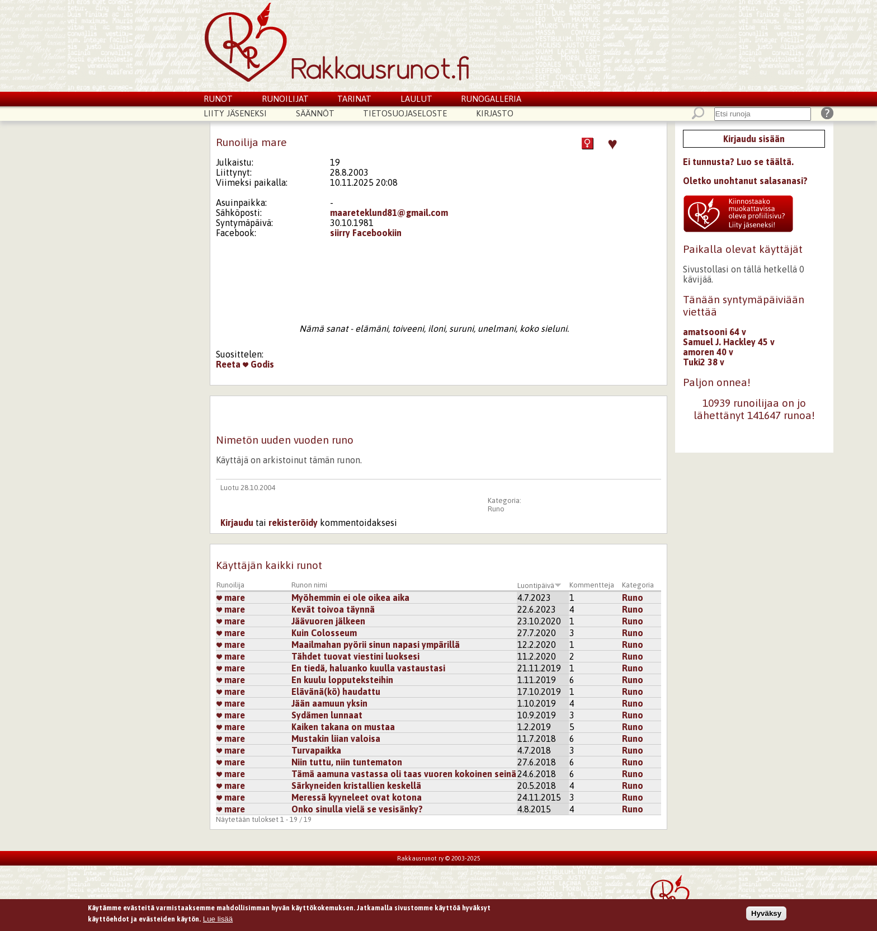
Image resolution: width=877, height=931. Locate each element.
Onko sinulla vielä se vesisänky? (357, 809)
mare (230, 598)
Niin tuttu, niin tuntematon (346, 762)
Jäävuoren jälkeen (328, 621)
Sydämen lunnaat (326, 715)
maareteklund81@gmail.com (389, 213)
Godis (258, 364)
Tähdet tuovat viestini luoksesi (355, 656)
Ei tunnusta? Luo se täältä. (738, 162)
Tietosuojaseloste (405, 113)
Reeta (228, 364)
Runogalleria (491, 99)
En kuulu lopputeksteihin (342, 680)
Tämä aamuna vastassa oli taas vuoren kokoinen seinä (403, 774)
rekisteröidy (293, 523)
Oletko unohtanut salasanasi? (745, 181)
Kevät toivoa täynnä (333, 609)
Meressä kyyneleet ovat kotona (356, 797)
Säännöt (315, 113)
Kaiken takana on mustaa (343, 727)
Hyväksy (766, 915)
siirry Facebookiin (366, 233)
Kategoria (638, 585)
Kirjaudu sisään (754, 139)
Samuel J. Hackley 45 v (729, 342)
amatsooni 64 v (714, 332)
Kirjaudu (236, 523)
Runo (496, 509)
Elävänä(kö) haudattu (335, 692)
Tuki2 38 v (703, 362)
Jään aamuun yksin (329, 703)
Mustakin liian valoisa (335, 738)
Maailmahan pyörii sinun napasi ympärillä (375, 645)
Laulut (416, 99)
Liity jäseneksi (235, 113)
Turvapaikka (316, 750)
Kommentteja (591, 585)
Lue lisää (218, 920)
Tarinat (354, 99)
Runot (218, 99)
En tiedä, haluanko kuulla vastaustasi (368, 668)
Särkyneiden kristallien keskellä (356, 785)
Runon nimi (309, 585)
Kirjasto (494, 113)
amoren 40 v (708, 352)
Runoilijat (285, 99)
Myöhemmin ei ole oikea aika (350, 598)
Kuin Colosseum (324, 633)
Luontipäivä (539, 585)
